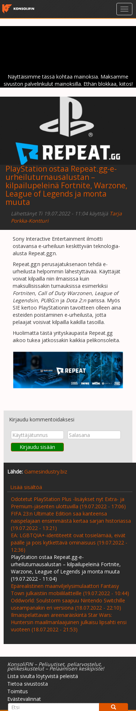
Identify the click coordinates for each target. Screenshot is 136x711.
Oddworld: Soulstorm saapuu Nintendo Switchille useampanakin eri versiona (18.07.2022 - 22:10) (68, 604)
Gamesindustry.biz (45, 471)
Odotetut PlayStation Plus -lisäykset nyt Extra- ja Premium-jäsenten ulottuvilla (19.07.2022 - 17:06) (68, 503)
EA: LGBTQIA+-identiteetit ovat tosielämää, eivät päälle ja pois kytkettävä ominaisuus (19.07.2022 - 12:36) (69, 542)
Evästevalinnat (24, 698)
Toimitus (17, 691)
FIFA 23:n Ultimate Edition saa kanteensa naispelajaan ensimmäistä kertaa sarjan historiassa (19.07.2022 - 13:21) (71, 520)
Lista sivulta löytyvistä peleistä (42, 676)
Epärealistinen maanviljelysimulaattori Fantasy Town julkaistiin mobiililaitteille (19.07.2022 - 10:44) (70, 589)
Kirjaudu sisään (37, 446)
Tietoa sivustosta (27, 683)
